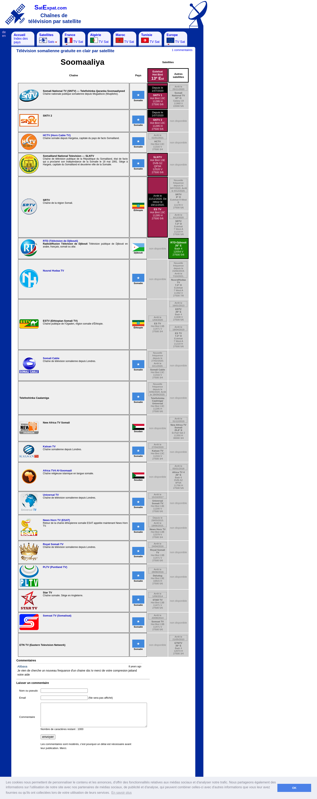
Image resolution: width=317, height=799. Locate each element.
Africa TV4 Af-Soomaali (57, 470)
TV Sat (74, 39)
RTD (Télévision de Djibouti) (60, 240)
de (4, 32)
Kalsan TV (49, 446)
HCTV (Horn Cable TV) (57, 135)
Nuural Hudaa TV (53, 270)
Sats (48, 38)
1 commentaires (182, 50)
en (4, 35)
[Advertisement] (223, 92)
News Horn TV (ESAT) (56, 520)
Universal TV (51, 494)
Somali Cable (51, 358)
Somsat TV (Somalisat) (57, 615)
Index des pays (21, 38)
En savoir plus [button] (121, 792)
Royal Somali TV (53, 544)
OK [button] (294, 787)
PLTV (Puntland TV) (55, 567)
